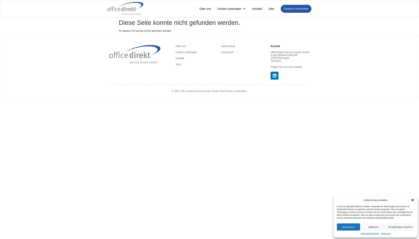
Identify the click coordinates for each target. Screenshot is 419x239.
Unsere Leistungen (231, 9)
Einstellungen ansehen (400, 227)
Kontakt (257, 8)
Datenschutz (228, 46)
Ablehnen (373, 227)
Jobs (271, 8)
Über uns (205, 8)
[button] (412, 200)
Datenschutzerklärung (370, 233)
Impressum (385, 233)
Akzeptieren (348, 227)
